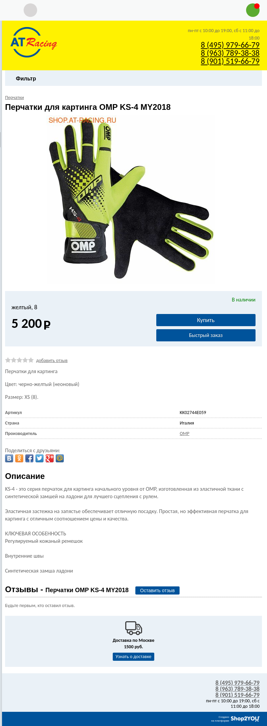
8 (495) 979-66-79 (230, 45)
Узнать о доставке (134, 656)
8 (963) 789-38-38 (230, 53)
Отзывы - (67, 589)
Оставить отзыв (157, 590)
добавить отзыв (52, 360)
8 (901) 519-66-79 (230, 61)
